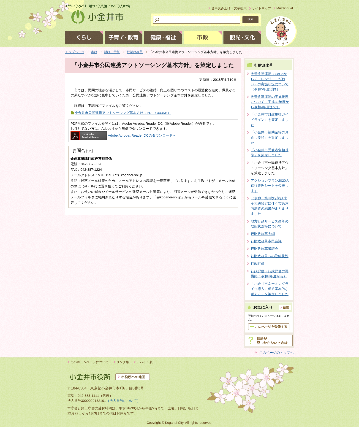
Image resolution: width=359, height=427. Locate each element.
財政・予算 (112, 52)
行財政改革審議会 (264, 249)
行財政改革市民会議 (266, 241)
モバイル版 (145, 362)
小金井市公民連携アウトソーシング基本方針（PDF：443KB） (123, 113)
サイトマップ (261, 8)
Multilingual (284, 8)
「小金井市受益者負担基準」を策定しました (269, 152)
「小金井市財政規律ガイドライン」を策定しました (269, 119)
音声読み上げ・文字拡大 (229, 8)
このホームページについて (89, 362)
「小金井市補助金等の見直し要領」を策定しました (269, 137)
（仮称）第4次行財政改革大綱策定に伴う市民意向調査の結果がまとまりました (269, 206)
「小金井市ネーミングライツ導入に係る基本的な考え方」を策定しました (269, 289)
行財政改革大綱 (263, 234)
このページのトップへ (276, 352)
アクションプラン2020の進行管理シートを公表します (270, 185)
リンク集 (122, 362)
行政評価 (257, 263)
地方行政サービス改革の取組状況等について (269, 223)
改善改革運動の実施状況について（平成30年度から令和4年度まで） (270, 102)
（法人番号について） (123, 401)
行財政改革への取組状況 (269, 256)
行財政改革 (135, 52)
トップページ (74, 52)
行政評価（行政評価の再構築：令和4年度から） (269, 273)
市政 (94, 52)
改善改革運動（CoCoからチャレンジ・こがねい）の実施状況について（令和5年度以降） (269, 81)
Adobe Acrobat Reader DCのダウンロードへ (123, 135)
